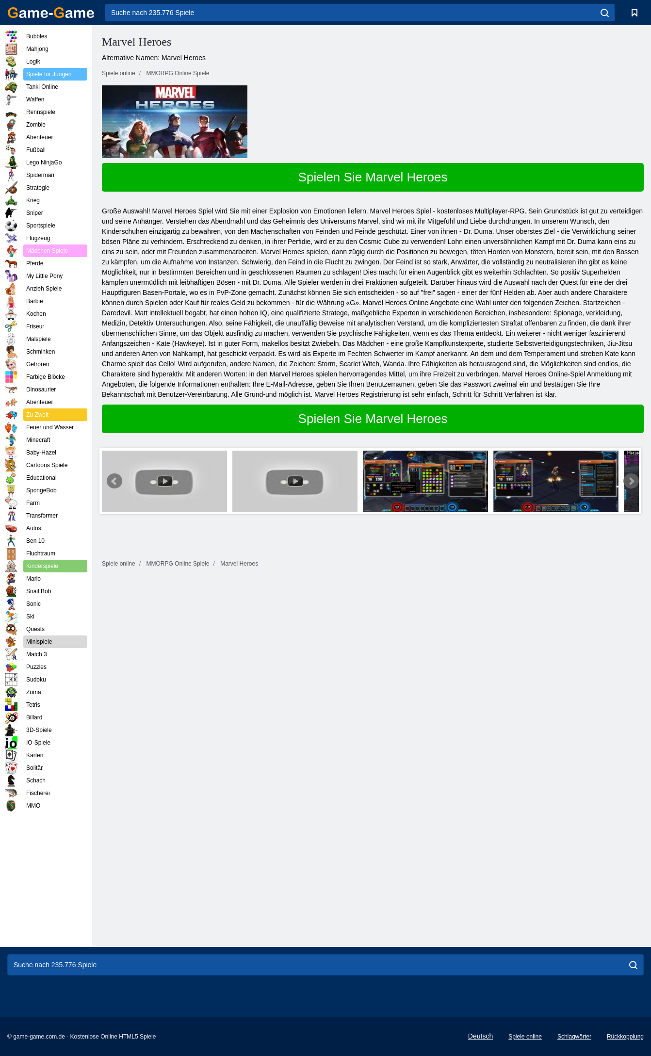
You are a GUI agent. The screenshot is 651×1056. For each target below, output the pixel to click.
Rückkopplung (625, 1036)
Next (631, 481)
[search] (604, 12)
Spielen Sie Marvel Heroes (373, 177)
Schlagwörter (574, 1036)
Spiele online (525, 1036)
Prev (114, 481)
